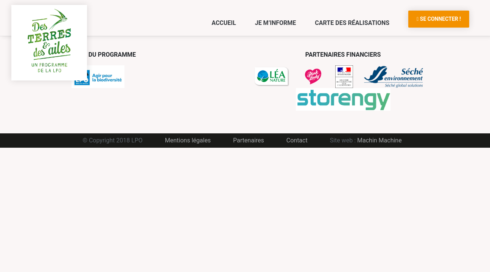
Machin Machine (379, 140)
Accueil (224, 22)
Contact (297, 140)
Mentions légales (188, 140)
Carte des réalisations (352, 22)
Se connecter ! (439, 19)
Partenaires (248, 140)
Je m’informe (275, 22)
